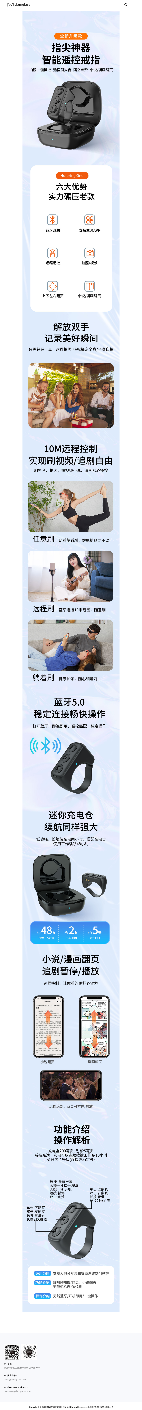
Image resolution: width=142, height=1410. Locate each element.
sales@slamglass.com (15, 1379)
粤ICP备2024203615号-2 (101, 1407)
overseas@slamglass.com (17, 1391)
